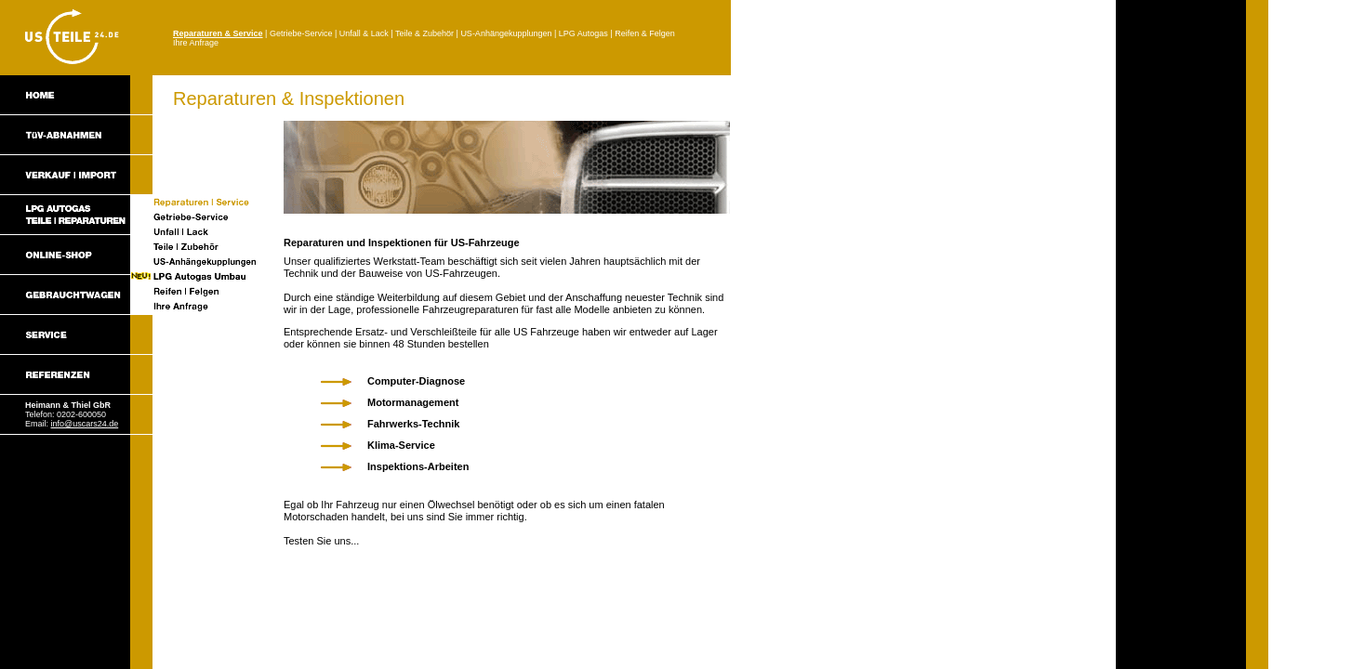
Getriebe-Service (301, 33)
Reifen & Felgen (645, 33)
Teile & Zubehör (424, 33)
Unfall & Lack (364, 33)
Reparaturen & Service (218, 33)
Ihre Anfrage (196, 42)
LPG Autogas (583, 33)
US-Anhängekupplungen (505, 33)
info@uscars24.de (85, 423)
